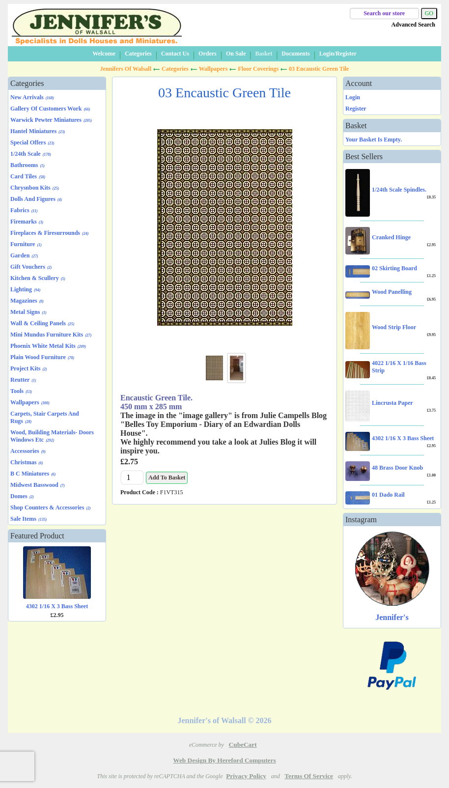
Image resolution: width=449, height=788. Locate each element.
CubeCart (243, 744)
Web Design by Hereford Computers (224, 760)
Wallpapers (213, 68)
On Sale (236, 53)
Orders (207, 53)
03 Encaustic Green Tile (319, 68)
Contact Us (175, 53)
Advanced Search (413, 24)
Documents (295, 53)
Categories (138, 53)
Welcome (103, 53)
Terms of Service (308, 776)
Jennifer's (392, 617)
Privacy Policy (246, 776)
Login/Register (338, 53)
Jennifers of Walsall (125, 68)
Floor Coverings (258, 68)
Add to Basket (166, 477)
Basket (263, 53)
